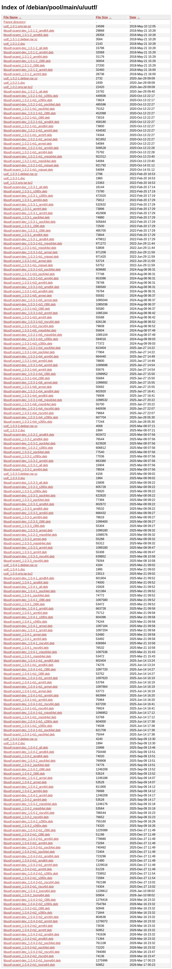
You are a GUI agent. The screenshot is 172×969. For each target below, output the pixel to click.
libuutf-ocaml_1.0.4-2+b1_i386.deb (27, 834)
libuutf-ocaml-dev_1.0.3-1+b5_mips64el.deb (33, 334)
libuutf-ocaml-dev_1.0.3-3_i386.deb (27, 521)
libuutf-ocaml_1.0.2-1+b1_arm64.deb (28, 152)
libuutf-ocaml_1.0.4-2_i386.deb (24, 773)
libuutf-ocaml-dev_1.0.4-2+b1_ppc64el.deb (32, 847)
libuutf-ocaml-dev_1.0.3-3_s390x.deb (28, 487)
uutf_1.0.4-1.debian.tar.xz (21, 565)
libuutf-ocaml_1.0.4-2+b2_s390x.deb (28, 912)
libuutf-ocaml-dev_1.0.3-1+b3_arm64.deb (31, 278)
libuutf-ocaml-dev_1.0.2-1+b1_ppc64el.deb (32, 104)
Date (133, 17)
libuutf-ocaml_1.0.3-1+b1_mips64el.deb (30, 247)
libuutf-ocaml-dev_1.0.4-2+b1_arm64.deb (31, 838)
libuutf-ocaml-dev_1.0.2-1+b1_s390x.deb (31, 95)
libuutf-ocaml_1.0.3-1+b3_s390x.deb (28, 343)
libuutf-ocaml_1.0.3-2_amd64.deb (26, 439)
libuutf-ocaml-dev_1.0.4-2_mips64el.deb (30, 804)
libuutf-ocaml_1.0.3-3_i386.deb (24, 526)
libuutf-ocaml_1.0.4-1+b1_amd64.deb (28, 665)
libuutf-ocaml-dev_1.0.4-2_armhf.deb (28, 795)
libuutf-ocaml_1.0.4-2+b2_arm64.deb (28, 925)
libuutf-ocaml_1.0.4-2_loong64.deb (27, 895)
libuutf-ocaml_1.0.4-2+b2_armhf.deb (28, 930)
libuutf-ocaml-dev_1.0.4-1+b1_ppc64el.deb (32, 730)
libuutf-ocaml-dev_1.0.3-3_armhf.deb (28, 547)
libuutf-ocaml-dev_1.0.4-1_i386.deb (27, 600)
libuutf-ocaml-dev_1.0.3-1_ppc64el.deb (30, 221)
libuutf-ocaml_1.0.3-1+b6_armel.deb (28, 386)
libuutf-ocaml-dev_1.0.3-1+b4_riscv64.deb (31, 408)
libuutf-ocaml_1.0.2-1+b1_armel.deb (28, 143)
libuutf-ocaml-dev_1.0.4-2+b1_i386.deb (30, 830)
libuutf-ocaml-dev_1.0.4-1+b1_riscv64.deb (31, 704)
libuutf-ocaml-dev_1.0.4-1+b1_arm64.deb (31, 695)
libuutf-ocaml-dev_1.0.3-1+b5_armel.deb (31, 300)
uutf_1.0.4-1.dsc (14, 569)
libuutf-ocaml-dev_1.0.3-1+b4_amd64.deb (31, 391)
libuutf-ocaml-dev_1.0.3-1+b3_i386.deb (30, 304)
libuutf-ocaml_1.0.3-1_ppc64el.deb (27, 217)
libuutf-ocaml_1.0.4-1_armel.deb (25, 634)
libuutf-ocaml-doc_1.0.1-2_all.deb (26, 48)
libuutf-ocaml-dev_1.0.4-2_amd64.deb (29, 752)
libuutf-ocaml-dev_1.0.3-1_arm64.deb (28, 204)
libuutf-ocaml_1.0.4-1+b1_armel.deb (28, 691)
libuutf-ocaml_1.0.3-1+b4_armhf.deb (28, 369)
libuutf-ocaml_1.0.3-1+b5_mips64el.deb (30, 330)
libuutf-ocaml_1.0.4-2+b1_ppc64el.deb (29, 851)
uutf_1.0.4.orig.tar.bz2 (18, 573)
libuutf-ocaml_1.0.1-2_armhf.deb (25, 74)
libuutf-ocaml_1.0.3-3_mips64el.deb (27, 543)
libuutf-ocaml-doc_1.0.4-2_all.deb (26, 747)
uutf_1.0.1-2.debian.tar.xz (21, 39)
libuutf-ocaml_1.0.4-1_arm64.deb (26, 612)
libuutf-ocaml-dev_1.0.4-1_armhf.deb (28, 630)
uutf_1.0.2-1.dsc (14, 82)
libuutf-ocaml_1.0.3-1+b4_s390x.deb (28, 421)
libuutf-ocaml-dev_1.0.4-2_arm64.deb (28, 786)
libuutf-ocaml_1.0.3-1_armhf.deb (25, 208)
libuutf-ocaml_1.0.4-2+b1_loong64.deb (29, 964)
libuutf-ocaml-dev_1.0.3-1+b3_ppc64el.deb (32, 269)
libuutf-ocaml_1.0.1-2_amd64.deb (26, 35)
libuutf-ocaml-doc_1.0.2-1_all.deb (26, 91)
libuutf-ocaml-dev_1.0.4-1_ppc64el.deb (30, 591)
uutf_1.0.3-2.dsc (14, 430)
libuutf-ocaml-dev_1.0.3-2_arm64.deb (28, 460)
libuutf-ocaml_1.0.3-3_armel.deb (25, 539)
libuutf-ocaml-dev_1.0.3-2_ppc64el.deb (30, 443)
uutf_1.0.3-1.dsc (14, 178)
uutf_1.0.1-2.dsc (14, 43)
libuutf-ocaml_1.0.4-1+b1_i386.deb (27, 673)
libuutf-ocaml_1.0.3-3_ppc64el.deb (27, 499)
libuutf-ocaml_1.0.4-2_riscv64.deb (26, 817)
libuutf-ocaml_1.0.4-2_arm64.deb (26, 791)
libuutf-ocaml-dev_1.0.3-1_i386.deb (27, 230)
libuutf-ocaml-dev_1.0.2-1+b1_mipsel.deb (31, 165)
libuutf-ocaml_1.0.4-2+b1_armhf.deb (28, 869)
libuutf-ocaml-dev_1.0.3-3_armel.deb (28, 530)
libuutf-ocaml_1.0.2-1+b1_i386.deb (27, 117)
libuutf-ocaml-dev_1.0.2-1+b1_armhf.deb (31, 130)
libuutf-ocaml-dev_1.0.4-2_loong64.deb (30, 891)
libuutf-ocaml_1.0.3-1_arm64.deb (26, 200)
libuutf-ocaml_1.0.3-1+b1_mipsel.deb (28, 265)
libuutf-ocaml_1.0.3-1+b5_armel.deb (28, 295)
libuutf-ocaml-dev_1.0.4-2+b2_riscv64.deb (31, 951)
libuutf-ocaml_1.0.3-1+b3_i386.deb (27, 308)
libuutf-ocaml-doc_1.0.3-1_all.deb (26, 187)
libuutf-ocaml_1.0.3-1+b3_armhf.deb (28, 317)
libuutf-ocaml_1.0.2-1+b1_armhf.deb (28, 135)
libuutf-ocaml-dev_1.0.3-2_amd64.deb (29, 434)
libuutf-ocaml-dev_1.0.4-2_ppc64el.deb (30, 760)
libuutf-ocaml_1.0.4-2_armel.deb (25, 782)
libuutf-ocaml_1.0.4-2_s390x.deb (25, 825)
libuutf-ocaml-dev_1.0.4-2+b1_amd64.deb (31, 856)
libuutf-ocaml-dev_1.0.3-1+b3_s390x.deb (31, 339)
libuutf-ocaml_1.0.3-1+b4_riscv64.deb (29, 413)
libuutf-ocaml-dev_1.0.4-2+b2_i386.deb (30, 899)
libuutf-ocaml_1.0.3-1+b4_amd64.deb (28, 395)
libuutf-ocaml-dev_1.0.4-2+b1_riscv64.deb (31, 882)
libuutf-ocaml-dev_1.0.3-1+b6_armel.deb (31, 382)
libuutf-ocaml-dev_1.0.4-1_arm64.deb (28, 608)
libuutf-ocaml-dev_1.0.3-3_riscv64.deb (29, 556)
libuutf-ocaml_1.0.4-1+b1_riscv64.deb (29, 708)
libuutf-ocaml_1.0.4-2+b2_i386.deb (27, 908)
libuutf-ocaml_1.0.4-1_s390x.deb (25, 621)
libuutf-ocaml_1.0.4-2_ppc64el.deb (27, 765)
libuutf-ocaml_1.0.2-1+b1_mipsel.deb (28, 169)
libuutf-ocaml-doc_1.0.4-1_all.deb (26, 586)
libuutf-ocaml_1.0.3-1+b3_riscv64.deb (29, 326)
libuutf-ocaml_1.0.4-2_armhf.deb (25, 799)
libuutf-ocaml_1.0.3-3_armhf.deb (25, 552)
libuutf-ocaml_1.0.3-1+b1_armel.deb (28, 261)
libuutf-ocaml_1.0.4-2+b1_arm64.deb (28, 843)
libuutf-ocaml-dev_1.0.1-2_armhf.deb (28, 69)
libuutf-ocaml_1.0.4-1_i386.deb (24, 604)
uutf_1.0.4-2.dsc (14, 743)
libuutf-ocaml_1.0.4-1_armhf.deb (25, 639)
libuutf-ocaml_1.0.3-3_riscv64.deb (26, 560)
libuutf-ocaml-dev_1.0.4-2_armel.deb (28, 778)
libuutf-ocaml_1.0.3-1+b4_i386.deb (27, 378)
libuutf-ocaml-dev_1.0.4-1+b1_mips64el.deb (33, 712)
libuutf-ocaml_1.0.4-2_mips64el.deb (27, 808)
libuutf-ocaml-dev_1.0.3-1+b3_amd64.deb (31, 287)
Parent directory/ (15, 22)
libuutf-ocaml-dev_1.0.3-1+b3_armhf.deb (31, 313)
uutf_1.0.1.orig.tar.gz (17, 26)
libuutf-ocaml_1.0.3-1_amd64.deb (26, 234)
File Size (102, 17)
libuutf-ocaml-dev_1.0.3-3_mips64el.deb (30, 534)
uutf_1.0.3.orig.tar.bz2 (18, 182)
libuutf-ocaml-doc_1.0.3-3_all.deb (26, 482)
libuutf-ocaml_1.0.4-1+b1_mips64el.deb (30, 717)
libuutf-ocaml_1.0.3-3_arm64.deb (26, 517)
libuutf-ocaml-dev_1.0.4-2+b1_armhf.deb (31, 864)
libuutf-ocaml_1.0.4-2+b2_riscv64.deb (29, 956)
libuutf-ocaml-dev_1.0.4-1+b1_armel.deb (31, 686)
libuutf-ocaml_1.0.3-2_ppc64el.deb (27, 452)
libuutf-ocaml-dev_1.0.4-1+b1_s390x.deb (31, 721)
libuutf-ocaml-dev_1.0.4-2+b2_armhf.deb (31, 921)
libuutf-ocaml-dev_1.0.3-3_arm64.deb (28, 513)
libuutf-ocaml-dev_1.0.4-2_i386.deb (27, 769)
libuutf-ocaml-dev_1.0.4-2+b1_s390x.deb (31, 873)
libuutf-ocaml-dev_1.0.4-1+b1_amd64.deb (31, 660)
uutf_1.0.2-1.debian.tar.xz (21, 78)
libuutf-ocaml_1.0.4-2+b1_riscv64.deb (29, 886)
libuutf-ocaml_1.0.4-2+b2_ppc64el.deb (29, 947)
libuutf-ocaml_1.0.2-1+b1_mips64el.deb (30, 161)
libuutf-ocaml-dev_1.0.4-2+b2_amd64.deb (31, 934)
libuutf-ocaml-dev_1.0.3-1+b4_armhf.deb (31, 365)
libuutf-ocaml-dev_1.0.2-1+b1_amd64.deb (31, 121)
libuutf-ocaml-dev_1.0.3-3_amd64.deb (29, 504)
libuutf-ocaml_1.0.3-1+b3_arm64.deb (28, 282)
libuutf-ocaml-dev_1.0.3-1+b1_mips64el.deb (33, 243)
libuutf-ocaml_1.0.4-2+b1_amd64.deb (28, 860)
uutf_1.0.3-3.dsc (14, 478)
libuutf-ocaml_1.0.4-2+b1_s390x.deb (28, 878)
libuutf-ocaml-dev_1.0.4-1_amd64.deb (29, 578)
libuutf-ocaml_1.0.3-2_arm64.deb (26, 469)
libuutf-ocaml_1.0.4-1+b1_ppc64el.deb (29, 734)
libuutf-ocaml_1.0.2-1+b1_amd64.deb (28, 126)
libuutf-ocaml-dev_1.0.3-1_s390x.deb (28, 195)
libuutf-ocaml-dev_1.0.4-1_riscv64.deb (29, 643)
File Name (11, 17)
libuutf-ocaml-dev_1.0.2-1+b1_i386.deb (30, 113)
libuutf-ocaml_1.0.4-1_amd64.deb (26, 582)
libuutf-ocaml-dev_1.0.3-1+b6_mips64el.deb (33, 400)
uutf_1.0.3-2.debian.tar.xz (21, 426)
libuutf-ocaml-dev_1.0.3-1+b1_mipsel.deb (31, 256)
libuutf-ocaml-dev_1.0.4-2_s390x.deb (28, 821)
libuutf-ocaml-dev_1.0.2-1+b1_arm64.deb (31, 148)
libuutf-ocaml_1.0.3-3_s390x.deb (25, 491)
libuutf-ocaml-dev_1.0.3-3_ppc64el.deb (30, 495)
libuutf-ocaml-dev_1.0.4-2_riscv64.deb (29, 812)
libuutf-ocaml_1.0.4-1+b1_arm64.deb (28, 699)
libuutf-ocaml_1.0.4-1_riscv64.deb (26, 647)
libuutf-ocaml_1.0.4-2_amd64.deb (26, 756)
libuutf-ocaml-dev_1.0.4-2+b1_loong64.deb (32, 960)
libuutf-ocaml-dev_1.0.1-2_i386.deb (27, 61)
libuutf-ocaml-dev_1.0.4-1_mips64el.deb (30, 652)
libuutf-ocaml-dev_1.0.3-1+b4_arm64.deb (31, 356)
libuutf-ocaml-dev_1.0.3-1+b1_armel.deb (31, 252)
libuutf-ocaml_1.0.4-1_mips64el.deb (27, 656)
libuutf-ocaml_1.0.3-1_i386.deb (24, 226)
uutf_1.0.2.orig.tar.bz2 (18, 87)
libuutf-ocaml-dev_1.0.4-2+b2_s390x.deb (31, 904)
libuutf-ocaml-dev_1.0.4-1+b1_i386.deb (30, 669)
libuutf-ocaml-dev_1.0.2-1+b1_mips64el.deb (33, 156)
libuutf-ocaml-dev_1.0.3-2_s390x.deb (28, 447)
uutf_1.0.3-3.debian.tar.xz (21, 473)
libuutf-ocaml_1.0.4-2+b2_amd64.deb (28, 938)
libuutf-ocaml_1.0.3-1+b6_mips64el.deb (30, 404)
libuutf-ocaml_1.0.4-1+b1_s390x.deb (28, 725)
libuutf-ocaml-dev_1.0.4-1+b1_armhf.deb (31, 678)
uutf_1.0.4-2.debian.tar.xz (21, 739)
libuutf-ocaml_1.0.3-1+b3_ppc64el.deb (29, 274)
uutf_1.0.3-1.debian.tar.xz (21, 174)
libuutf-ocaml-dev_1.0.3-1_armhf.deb (28, 213)
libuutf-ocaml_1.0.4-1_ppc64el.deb (27, 595)
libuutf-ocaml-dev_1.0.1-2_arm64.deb (28, 52)
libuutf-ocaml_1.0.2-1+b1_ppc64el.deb (29, 108)
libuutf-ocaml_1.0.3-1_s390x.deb (25, 191)
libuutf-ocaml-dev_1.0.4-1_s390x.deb (28, 617)
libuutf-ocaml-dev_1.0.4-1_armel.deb (28, 626)
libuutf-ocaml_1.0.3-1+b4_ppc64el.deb (29, 352)
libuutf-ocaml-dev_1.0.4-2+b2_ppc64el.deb (32, 943)
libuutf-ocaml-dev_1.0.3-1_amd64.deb (29, 239)
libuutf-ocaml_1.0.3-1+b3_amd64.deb (28, 291)
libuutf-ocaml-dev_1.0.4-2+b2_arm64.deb (31, 917)
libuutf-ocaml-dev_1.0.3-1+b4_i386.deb (30, 374)
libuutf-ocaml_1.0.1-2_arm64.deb (26, 56)
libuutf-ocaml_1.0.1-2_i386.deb (24, 65)
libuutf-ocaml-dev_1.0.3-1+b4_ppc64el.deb (32, 347)
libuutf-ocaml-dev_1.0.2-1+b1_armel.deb (31, 139)
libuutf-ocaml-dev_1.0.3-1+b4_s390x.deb (31, 417)
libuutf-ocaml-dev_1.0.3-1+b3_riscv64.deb (31, 321)
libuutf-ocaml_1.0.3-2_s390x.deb (25, 456)
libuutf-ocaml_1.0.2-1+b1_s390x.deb (28, 100)
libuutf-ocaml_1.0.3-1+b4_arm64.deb (28, 360)
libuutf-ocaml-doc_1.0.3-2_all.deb (26, 465)
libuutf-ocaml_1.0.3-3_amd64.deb (26, 508)
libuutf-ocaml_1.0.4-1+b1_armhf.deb (28, 682)
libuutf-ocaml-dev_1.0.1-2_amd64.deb (29, 30)
